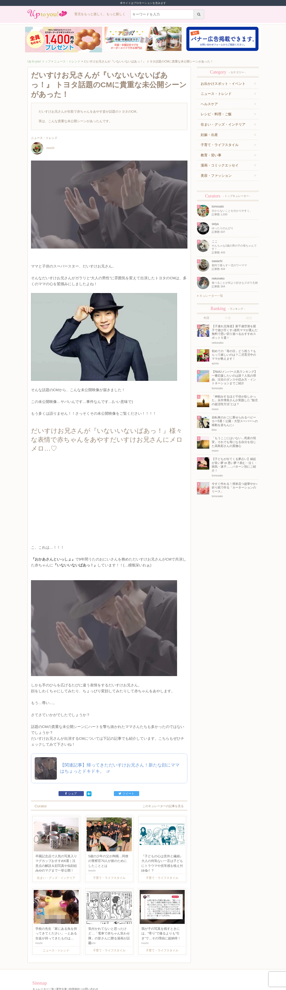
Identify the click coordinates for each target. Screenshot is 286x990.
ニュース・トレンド (67, 61)
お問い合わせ (90, 967)
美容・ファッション (216, 175)
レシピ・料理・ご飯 (216, 114)
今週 (228, 318)
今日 (206, 318)
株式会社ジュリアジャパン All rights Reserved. (143, 986)
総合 (249, 318)
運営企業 (61, 967)
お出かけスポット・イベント (223, 84)
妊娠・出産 (209, 135)
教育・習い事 (211, 155)
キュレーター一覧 (210, 295)
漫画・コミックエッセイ (220, 165)
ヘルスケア (209, 104)
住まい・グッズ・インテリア (223, 124)
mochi (42, 148)
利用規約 (74, 967)
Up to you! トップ (39, 61)
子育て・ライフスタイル (220, 145)
